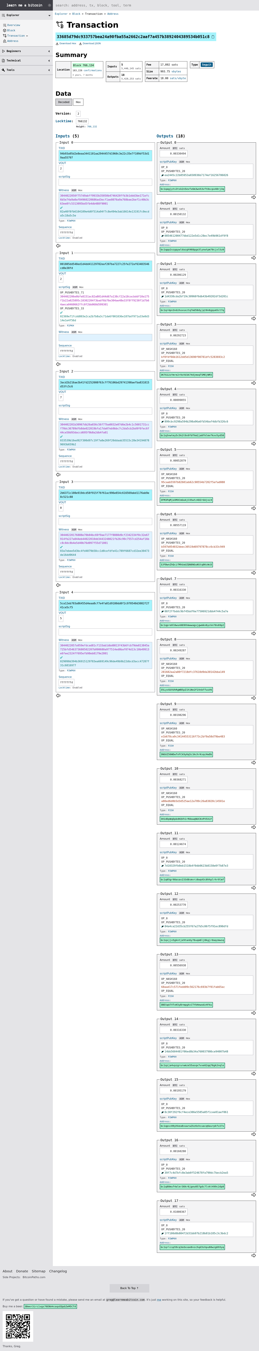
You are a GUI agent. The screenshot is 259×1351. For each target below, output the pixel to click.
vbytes (176, 71)
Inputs (63, 136)
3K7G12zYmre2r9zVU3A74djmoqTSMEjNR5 (186, 374)
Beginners (14, 51)
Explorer (61, 13)
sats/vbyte (178, 78)
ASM (74, 190)
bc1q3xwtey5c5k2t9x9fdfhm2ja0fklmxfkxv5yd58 (192, 435)
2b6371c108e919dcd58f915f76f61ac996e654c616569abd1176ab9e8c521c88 (104, 494)
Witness (64, 190)
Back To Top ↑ (129, 1288)
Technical (14, 60)
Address (112, 13)
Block (76, 13)
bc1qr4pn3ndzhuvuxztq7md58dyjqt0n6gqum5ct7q (192, 310)
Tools (11, 70)
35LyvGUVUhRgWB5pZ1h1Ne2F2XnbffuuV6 (186, 689)
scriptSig (64, 176)
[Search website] (156, 5)
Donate (22, 1271)
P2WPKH (71, 220)
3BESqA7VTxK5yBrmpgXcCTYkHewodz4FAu (186, 1004)
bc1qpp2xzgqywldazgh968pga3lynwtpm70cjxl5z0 (192, 249)
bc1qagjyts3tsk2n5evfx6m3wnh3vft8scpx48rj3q (192, 189)
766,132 (92, 126)
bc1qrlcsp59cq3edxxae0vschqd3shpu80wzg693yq (192, 1247)
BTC (175, 148)
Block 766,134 (83, 65)
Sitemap (39, 1271)
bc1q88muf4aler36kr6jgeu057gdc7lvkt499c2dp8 (192, 1186)
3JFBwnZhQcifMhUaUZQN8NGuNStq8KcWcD (186, 564)
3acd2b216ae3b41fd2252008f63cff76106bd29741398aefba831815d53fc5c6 (104, 384)
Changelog (58, 1271)
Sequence (65, 227)
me (159, 1299)
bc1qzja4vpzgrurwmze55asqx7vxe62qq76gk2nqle (192, 1065)
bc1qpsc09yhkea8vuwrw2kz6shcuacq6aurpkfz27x (192, 1126)
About (7, 1271)
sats (182, 148)
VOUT (62, 163)
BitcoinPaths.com (34, 1277)
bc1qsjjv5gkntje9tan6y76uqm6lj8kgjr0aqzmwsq (192, 940)
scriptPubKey (168, 161)
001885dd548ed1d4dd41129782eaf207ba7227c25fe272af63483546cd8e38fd (104, 266)
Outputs (165, 136)
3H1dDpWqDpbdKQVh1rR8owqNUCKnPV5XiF (186, 819)
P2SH (171, 366)
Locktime (63, 121)
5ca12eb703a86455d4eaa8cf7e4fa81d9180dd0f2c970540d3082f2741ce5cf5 (104, 605)
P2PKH (70, 325)
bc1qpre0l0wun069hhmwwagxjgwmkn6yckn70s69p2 (192, 625)
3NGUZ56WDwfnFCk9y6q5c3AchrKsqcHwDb (186, 754)
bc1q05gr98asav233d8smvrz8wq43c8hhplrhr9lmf (192, 879)
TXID (62, 148)
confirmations (93, 70)
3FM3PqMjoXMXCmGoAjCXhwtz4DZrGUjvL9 (186, 500)
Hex (78, 102)
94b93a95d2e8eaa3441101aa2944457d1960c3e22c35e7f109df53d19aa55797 (104, 155)
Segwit (207, 64)
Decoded (63, 102)
